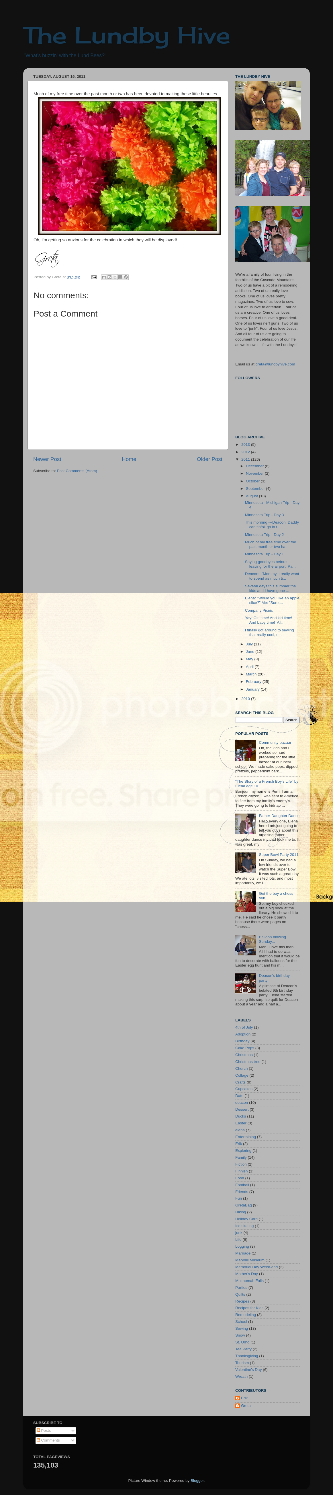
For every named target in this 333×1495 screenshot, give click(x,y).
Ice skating (244, 1226)
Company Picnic (259, 610)
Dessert (242, 1109)
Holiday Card (246, 1219)
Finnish (241, 1171)
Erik (238, 1144)
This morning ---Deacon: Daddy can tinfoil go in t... (272, 524)
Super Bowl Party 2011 (278, 854)
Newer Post (47, 459)
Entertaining (245, 1137)
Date (239, 1096)
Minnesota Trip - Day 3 (264, 515)
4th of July (244, 1027)
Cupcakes (243, 1089)
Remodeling (245, 1315)
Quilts (240, 1294)
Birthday (242, 1041)
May (250, 659)
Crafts (240, 1082)
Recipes (242, 1301)
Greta (246, 1405)
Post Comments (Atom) (77, 471)
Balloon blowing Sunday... (272, 939)
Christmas (244, 1055)
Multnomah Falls (249, 1281)
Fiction (241, 1164)
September (256, 488)
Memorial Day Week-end (256, 1267)
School (241, 1321)
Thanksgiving (246, 1356)
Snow (240, 1335)
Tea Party (243, 1349)
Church (241, 1068)
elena (240, 1130)
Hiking (240, 1212)
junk (238, 1232)
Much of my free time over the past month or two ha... (270, 544)
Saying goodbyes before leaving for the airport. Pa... (270, 564)
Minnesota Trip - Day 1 (264, 554)
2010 (246, 699)
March (252, 674)
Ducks (240, 1116)
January (253, 689)
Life (238, 1239)
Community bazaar (275, 742)
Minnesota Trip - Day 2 (264, 534)
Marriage (242, 1253)
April (250, 667)
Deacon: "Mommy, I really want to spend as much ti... (272, 576)
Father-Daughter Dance (279, 816)
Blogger (197, 1480)
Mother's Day (246, 1274)
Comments (48, 1440)
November (255, 473)
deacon (241, 1102)
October (253, 481)
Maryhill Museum (250, 1260)
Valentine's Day (248, 1369)
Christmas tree (247, 1061)
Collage (241, 1075)
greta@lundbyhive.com (275, 364)
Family (241, 1157)
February (254, 681)
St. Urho (242, 1342)
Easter (240, 1123)
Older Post (209, 459)
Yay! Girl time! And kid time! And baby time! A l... (268, 620)
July (250, 644)
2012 (246, 452)
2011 (246, 459)
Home (129, 459)
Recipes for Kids (249, 1308)
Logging (242, 1246)
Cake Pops (244, 1048)
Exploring (243, 1150)
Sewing (241, 1328)
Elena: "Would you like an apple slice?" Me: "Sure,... (272, 600)
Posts (44, 1430)
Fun (238, 1198)
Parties (241, 1287)
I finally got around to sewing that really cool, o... (269, 632)
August (252, 496)
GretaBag (243, 1205)
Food (239, 1178)
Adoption (242, 1034)
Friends (241, 1192)
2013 (246, 444)
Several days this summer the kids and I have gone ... (270, 588)
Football (242, 1185)
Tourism (242, 1363)
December (255, 466)
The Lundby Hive (126, 35)
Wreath (241, 1376)
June (250, 651)
